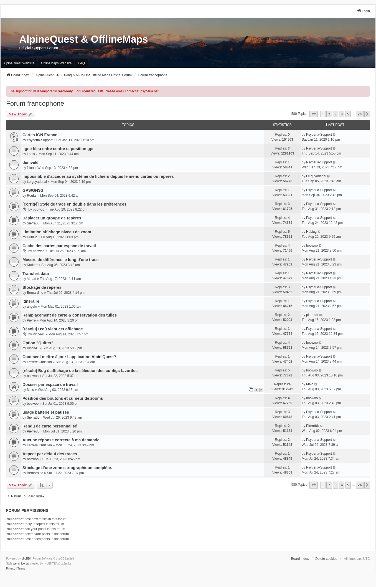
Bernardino (35, 293)
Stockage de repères (42, 287)
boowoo (38, 209)
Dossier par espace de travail (50, 384)
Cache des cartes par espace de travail (59, 246)
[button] (313, 114)
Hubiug (32, 237)
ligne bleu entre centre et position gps (58, 148)
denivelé (30, 162)
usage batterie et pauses (45, 412)
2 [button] (329, 114)
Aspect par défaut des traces (49, 454)
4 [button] (342, 114)
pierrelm (312, 315)
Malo (30, 390)
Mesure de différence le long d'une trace (60, 259)
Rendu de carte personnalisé (49, 426)
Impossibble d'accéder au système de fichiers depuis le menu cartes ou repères (98, 176)
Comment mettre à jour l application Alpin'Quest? (69, 357)
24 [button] (360, 114)
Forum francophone (35, 103)
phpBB (26, 558)
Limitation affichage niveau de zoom (56, 232)
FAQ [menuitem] (81, 63)
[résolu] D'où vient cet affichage (52, 329)
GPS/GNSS (32, 190)
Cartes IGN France (39, 135)
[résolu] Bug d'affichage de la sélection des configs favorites (80, 370)
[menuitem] (10, 568)
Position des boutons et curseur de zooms (62, 398)
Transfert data (35, 273)
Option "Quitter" (37, 343)
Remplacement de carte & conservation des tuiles (69, 315)
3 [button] (335, 114)
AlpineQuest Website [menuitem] (18, 63)
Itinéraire (30, 301)
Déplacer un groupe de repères (51, 218)
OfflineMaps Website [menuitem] (56, 63)
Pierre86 (33, 431)
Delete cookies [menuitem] (326, 559)
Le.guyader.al (37, 182)
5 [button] (348, 114)
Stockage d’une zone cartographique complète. (67, 467)
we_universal (21, 563)
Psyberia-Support (40, 140)
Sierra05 (33, 223)
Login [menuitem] (363, 11)
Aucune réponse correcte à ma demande (61, 440)
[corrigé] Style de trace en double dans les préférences (74, 204)
